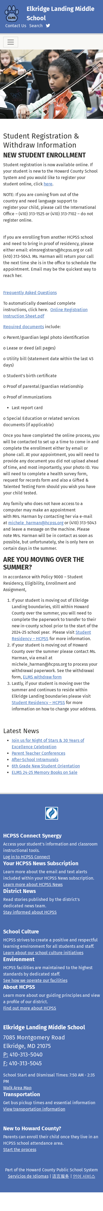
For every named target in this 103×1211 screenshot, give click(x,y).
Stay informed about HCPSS (30, 912)
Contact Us (15, 25)
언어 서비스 (84, 1176)
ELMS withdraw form (42, 677)
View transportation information (34, 1109)
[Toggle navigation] (10, 42)
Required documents (23, 326)
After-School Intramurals (35, 759)
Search (36, 25)
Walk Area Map (17, 1087)
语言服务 (60, 1176)
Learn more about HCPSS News (33, 884)
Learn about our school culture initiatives (43, 952)
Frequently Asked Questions (30, 292)
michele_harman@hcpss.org (35, 522)
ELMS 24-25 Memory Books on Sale (44, 772)
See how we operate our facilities (35, 980)
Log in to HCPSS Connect (26, 856)
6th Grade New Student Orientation (46, 766)
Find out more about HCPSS (29, 1008)
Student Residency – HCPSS (38, 702)
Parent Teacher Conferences (38, 753)
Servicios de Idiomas (28, 1176)
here (48, 183)
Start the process (19, 1149)
